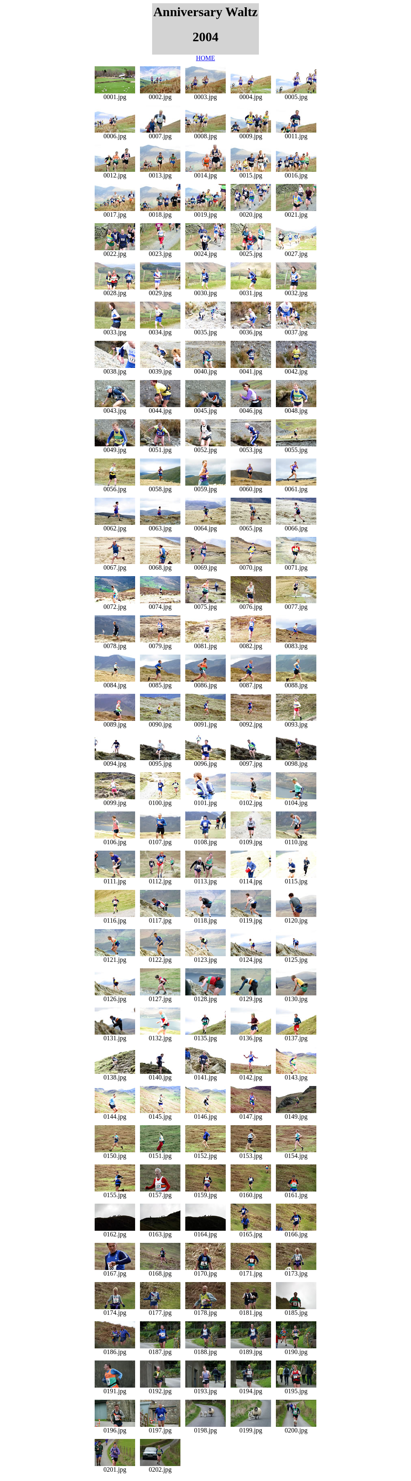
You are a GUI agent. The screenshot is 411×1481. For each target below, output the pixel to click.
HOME (205, 58)
